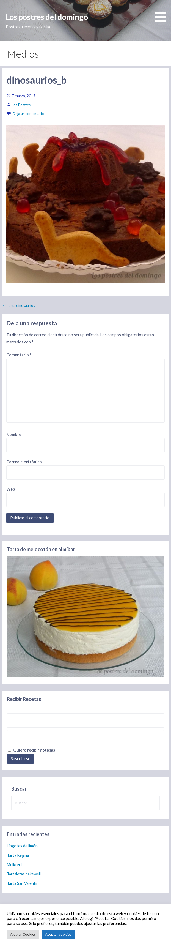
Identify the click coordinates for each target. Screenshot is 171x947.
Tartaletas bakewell (24, 874)
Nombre (13, 434)
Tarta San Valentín (22, 883)
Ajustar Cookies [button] (23, 934)
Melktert (14, 864)
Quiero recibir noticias (31, 750)
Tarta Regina (18, 855)
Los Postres (21, 105)
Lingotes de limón (22, 846)
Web (10, 489)
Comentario (18, 355)
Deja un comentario (28, 113)
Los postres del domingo (47, 16)
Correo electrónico (24, 461)
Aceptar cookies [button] (58, 934)
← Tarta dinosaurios (18, 305)
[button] (162, 12)
